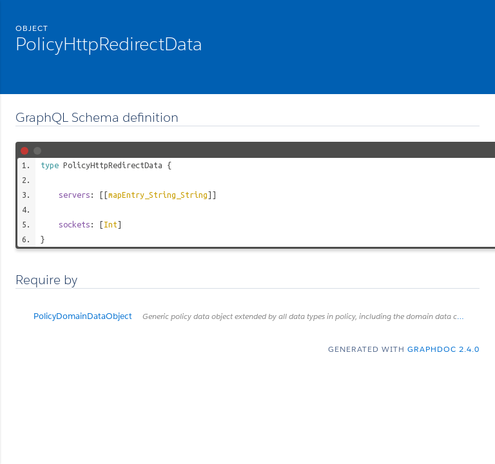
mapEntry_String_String (158, 194)
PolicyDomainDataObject (257, 316)
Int (110, 224)
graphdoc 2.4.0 (443, 348)
